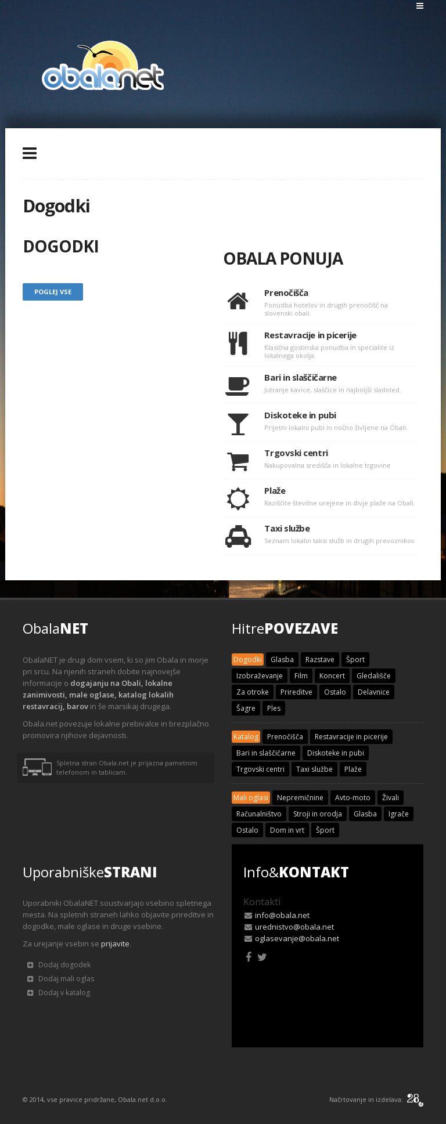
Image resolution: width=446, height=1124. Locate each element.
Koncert (332, 676)
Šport (355, 659)
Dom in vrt (287, 830)
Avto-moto (353, 798)
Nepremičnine (300, 798)
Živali (390, 798)
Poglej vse (52, 291)
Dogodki (247, 659)
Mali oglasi (250, 798)
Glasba (282, 659)
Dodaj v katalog (58, 992)
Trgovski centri (260, 769)
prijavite (115, 943)
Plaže (353, 769)
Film (301, 676)
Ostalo (335, 692)
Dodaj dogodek (59, 965)
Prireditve (296, 692)
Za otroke (252, 692)
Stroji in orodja (317, 814)
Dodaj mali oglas (60, 979)
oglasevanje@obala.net (297, 938)
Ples (273, 708)
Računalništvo (259, 814)
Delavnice (374, 692)
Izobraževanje (259, 676)
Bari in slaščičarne (266, 753)
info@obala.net (282, 915)
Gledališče (374, 676)
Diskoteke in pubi (335, 753)
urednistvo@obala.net (294, 926)
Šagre (246, 708)
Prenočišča (285, 737)
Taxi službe (314, 769)
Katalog (245, 737)
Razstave (319, 659)
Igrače (399, 814)
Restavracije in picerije (351, 737)
